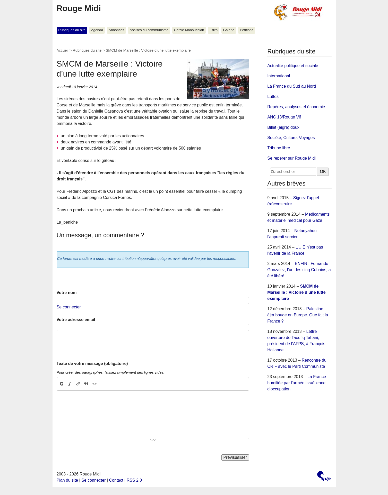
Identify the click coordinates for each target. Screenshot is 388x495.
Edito (214, 30)
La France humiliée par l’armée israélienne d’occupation (296, 382)
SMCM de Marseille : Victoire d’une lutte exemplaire (296, 292)
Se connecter (69, 307)
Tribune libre (278, 148)
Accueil (62, 50)
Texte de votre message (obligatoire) (92, 363)
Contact (116, 480)
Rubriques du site (71, 30)
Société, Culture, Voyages (291, 137)
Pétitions (246, 30)
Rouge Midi (79, 8)
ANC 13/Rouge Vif (284, 117)
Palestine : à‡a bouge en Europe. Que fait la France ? (297, 315)
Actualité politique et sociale (292, 65)
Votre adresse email (76, 319)
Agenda (97, 30)
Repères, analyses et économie (296, 107)
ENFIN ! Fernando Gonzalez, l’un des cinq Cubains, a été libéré (299, 269)
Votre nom (67, 292)
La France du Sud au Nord (291, 86)
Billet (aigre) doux (283, 127)
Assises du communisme (149, 30)
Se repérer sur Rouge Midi (291, 158)
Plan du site (67, 480)
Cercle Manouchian (189, 30)
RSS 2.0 (134, 480)
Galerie (229, 30)
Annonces (116, 30)
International (278, 76)
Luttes (273, 96)
